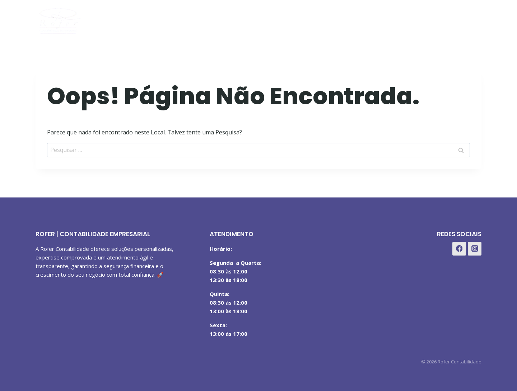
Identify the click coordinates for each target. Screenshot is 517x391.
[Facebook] (438, 19)
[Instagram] (455, 19)
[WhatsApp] (473, 19)
